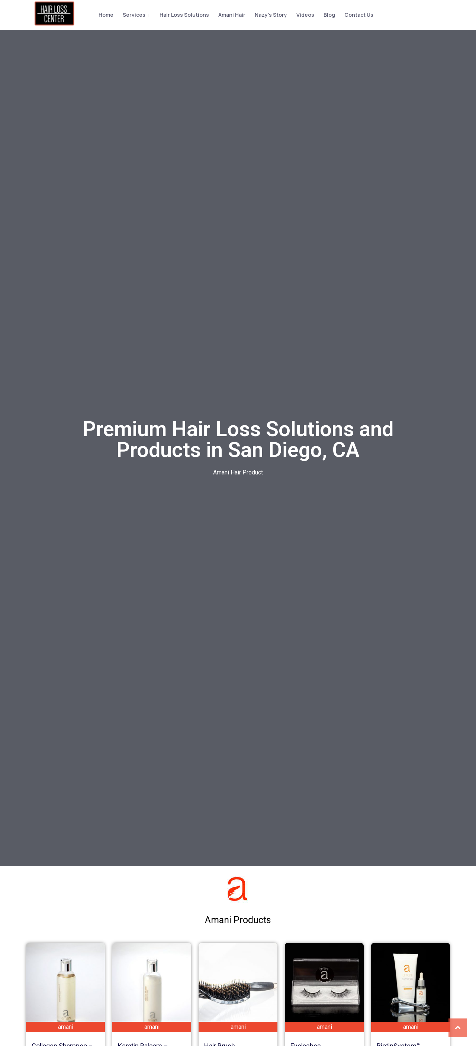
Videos (304, 14)
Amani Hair (230, 14)
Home (104, 14)
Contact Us (357, 14)
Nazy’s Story (270, 14)
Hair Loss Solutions (183, 14)
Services (133, 14)
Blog (328, 14)
